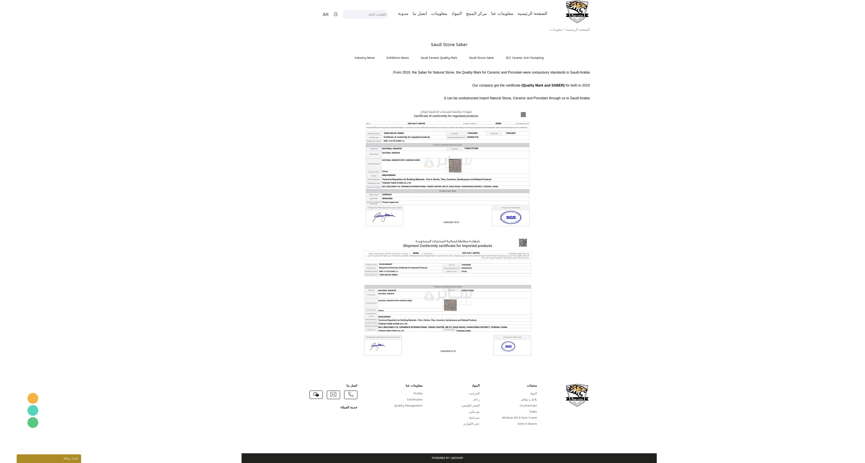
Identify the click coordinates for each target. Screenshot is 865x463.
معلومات (423, 14)
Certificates (398, 399)
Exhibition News (381, 58)
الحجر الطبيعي (454, 405)
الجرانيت (457, 393)
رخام (460, 399)
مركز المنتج (459, 14)
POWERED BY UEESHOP (431, 458)
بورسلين (457, 411)
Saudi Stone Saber (464, 58)
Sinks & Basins (510, 424)
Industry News (348, 58)
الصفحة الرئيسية (516, 14)
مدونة (386, 14)
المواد (440, 14)
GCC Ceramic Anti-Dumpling (508, 58)
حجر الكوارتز (455, 424)
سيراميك (457, 418)
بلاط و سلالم (512, 399)
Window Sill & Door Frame (502, 418)
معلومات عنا (485, 14)
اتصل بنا (403, 14)
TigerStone (16, 398)
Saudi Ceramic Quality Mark (422, 58)
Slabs (516, 411)
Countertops (511, 405)
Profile (401, 393)
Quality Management (392, 405)
